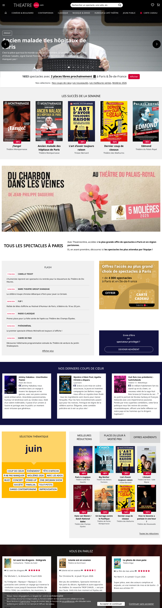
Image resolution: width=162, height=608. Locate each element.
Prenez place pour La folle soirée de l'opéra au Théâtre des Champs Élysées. (41, 255)
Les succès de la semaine (81, 96)
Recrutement (7, 585)
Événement (33, 407)
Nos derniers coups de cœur (81, 305)
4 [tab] (83, 67)
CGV (44, 588)
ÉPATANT (7, 33)
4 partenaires (25, 601)
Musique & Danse (81, 13)
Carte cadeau (148, 13)
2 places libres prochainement (73, 76)
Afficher (134, 76)
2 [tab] (73, 67)
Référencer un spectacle (94, 582)
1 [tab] (69, 67)
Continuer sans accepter (141, 603)
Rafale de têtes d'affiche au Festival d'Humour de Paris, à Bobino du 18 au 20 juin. (44, 243)
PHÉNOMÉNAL (24, 262)
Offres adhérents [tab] (145, 374)
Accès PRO (87, 588)
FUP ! (20, 238)
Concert (18, 416)
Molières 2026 (119, 82)
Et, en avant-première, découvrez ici (110, 186)
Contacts (6, 591)
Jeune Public (129, 13)
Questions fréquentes (52, 585)
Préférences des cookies (53, 591)
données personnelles (59, 588)
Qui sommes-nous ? (11, 582)
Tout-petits (45, 421)
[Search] (93, 5)
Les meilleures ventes (100, 82)
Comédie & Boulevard (22, 13)
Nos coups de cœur (61, 82)
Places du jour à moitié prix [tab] (114, 374)
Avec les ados (55, 412)
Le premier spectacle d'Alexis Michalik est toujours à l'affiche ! (34, 267)
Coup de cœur (16, 407)
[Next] (156, 120)
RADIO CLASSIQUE (26, 250)
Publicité (87, 585)
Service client (48, 582)
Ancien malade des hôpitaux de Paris (44, 43)
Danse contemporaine (23, 426)
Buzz (7, 416)
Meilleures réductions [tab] (84, 374)
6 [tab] (92, 67)
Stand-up (31, 416)
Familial (31, 421)
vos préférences (68, 601)
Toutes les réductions (149, 470)
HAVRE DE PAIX (25, 275)
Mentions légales (9, 588)
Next (157, 44)
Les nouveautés (80, 82)
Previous (5, 44)
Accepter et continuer (111, 603)
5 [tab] (87, 67)
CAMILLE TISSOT (25, 210)
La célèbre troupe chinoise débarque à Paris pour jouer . (37, 231)
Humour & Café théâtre (106, 13)
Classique (63, 13)
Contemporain (45, 13)
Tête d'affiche (51, 407)
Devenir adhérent (128, 286)
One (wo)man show (51, 416)
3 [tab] (78, 67)
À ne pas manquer (14, 412)
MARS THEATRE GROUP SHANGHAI (34, 226)
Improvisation (48, 426)
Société (18, 421)
